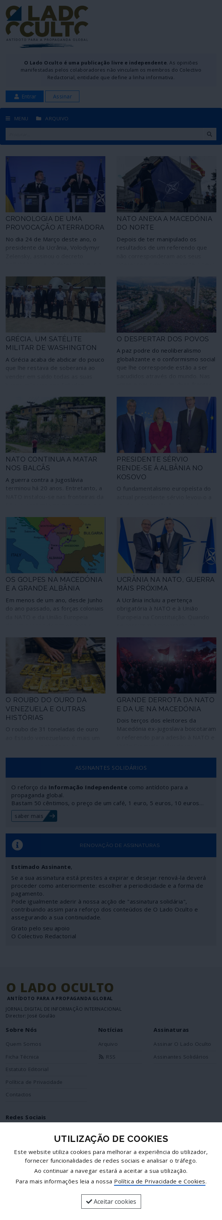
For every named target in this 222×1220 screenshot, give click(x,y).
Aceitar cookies (111, 1201)
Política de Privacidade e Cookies (159, 1181)
